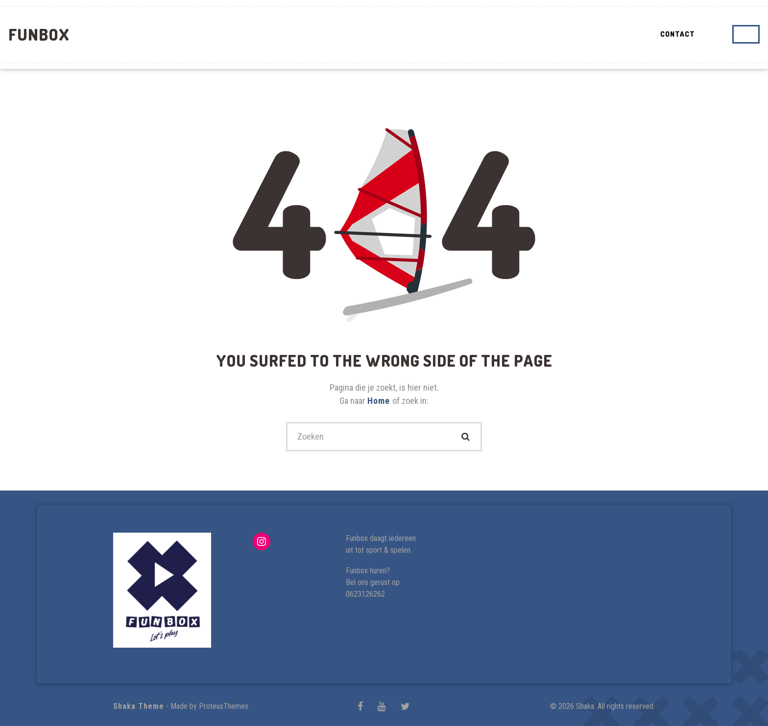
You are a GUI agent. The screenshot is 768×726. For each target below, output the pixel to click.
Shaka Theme (138, 706)
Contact (677, 34)
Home (379, 401)
